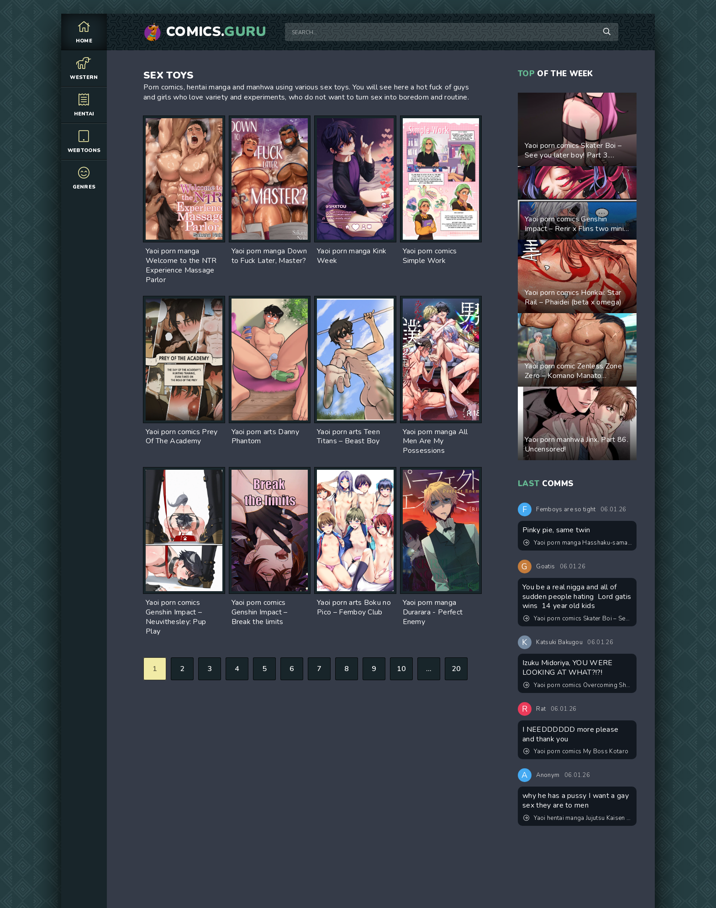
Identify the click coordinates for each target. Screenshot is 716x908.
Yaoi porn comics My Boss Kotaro (575, 751)
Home (84, 31)
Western (84, 68)
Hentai (84, 104)
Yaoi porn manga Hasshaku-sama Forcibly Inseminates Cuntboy (577, 543)
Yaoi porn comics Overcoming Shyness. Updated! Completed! (577, 685)
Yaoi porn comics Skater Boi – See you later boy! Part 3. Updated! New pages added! (577, 618)
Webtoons (84, 141)
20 (456, 669)
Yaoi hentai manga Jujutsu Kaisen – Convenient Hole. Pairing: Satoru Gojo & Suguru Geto (577, 818)
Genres (84, 177)
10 (401, 669)
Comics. (216, 32)
